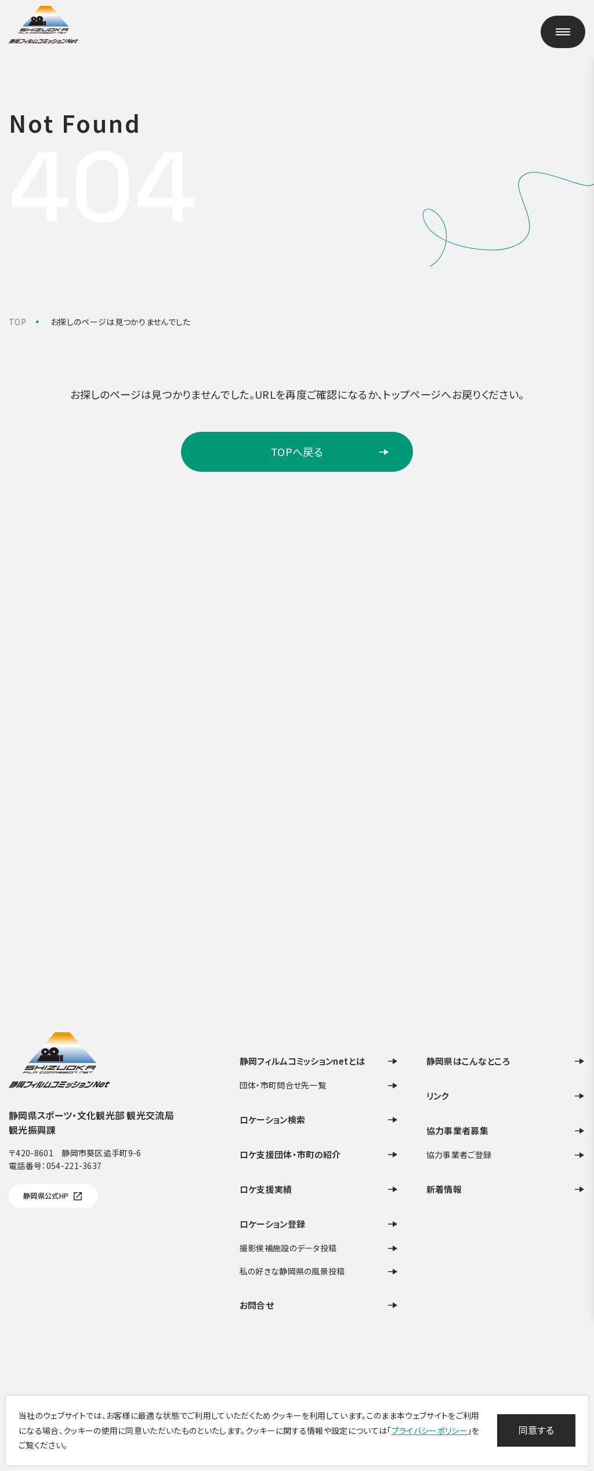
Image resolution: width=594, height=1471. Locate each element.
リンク (505, 1096)
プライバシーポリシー (430, 1430)
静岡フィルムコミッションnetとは (319, 1061)
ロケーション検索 (319, 1119)
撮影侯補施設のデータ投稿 (319, 1248)
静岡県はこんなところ (505, 1061)
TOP (17, 321)
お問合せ (319, 1305)
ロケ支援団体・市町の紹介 (319, 1154)
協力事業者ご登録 (505, 1155)
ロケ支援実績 (319, 1189)
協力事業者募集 (505, 1130)
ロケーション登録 (319, 1224)
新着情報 (505, 1189)
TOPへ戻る (330, 451)
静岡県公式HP (53, 1196)
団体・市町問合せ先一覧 (319, 1085)
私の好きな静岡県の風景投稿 (319, 1271)
